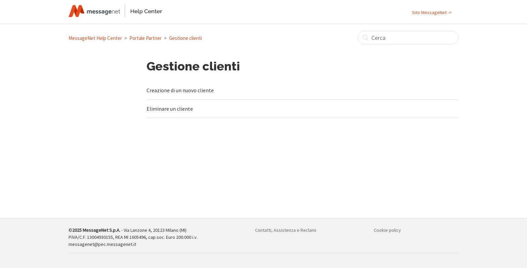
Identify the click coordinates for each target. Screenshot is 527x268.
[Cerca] (408, 37)
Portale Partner (145, 38)
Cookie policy (387, 230)
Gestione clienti (185, 38)
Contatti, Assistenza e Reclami (285, 230)
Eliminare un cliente (170, 108)
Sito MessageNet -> (432, 12)
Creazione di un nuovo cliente (180, 90)
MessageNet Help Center (95, 38)
